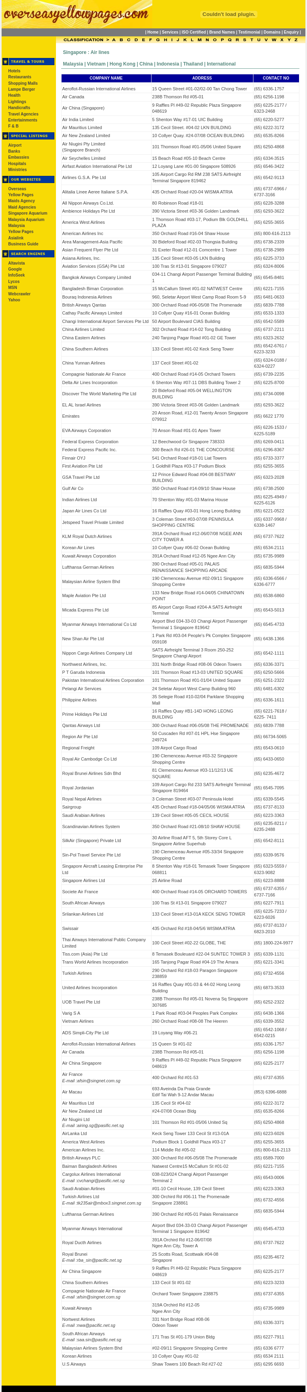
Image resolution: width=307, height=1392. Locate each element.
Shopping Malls (23, 83)
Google (15, 269)
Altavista (16, 263)
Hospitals (17, 163)
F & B (13, 126)
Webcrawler (19, 294)
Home (153, 32)
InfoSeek (16, 275)
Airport (14, 145)
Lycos (14, 281)
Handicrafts (19, 108)
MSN (12, 287)
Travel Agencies (23, 114)
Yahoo (14, 300)
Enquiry (291, 32)
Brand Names (222, 32)
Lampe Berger (21, 89)
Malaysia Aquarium (26, 219)
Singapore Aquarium (27, 213)
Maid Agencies (22, 207)
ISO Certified (194, 32)
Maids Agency (21, 201)
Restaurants (19, 77)
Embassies (18, 157)
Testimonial (249, 32)
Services (170, 32)
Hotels (14, 71)
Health (14, 95)
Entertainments (22, 120)
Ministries (17, 169)
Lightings (17, 102)
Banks (14, 151)
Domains (271, 32)
